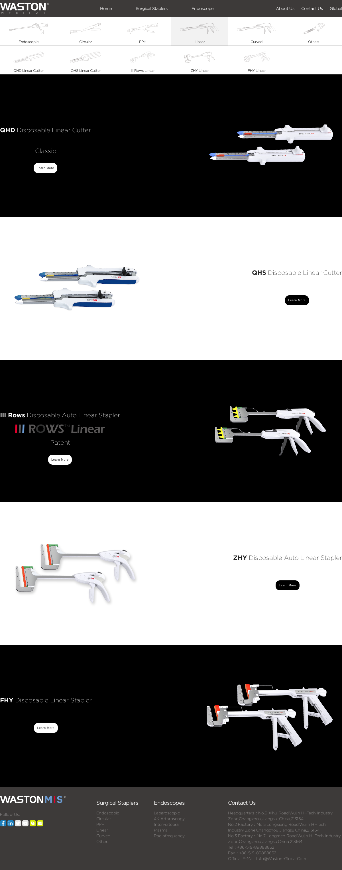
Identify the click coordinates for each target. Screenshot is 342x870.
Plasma (161, 830)
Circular (103, 818)
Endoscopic (107, 813)
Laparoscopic (167, 813)
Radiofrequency (169, 836)
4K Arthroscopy (169, 818)
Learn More (45, 168)
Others (102, 841)
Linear (102, 830)
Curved (103, 836)
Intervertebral (167, 824)
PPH (100, 824)
